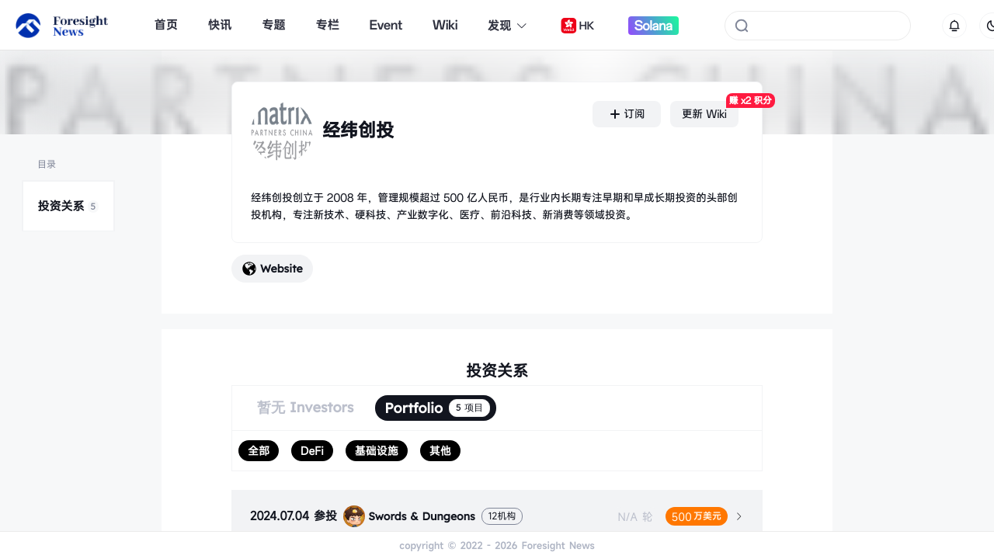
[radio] (258, 450)
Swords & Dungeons (409, 516)
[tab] (497, 516)
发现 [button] (508, 25)
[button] (497, 516)
